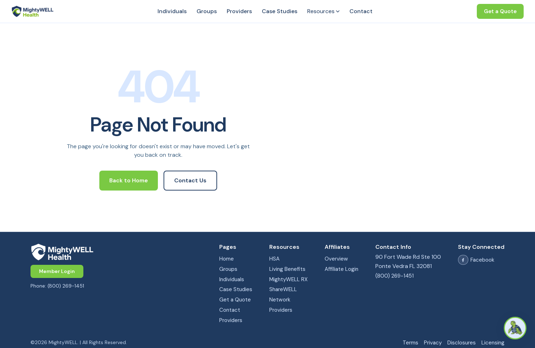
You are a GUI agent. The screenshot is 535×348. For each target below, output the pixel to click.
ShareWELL (283, 289)
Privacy (433, 342)
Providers (239, 11)
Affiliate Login (341, 269)
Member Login (57, 271)
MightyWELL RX (288, 279)
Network (279, 299)
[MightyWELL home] (116, 252)
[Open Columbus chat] (515, 328)
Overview (336, 258)
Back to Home (128, 180)
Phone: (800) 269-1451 (57, 286)
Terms (410, 342)
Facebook (476, 260)
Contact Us (190, 180)
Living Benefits (287, 269)
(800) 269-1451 (394, 275)
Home (226, 258)
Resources (323, 11)
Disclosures (461, 342)
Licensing (492, 342)
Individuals (172, 11)
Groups (207, 11)
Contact (361, 11)
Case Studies (279, 11)
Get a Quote (500, 11)
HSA (274, 258)
